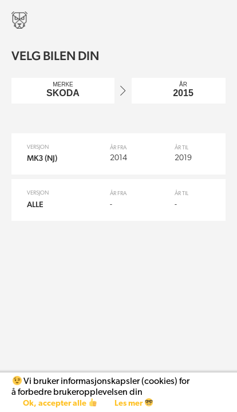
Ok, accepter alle (60, 403)
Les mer (133, 403)
